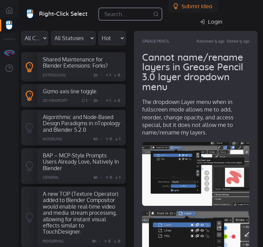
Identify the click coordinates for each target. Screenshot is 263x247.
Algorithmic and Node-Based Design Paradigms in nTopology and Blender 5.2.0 (81, 123)
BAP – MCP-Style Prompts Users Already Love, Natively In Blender (81, 161)
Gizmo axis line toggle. (70, 91)
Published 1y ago (210, 41)
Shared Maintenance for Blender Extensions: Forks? (75, 62)
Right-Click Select (63, 14)
